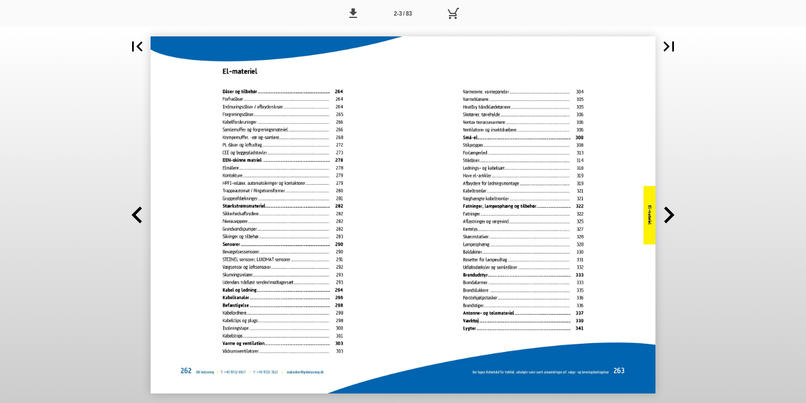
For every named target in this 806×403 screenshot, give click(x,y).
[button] (353, 13)
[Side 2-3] (403, 13)
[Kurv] (452, 13)
